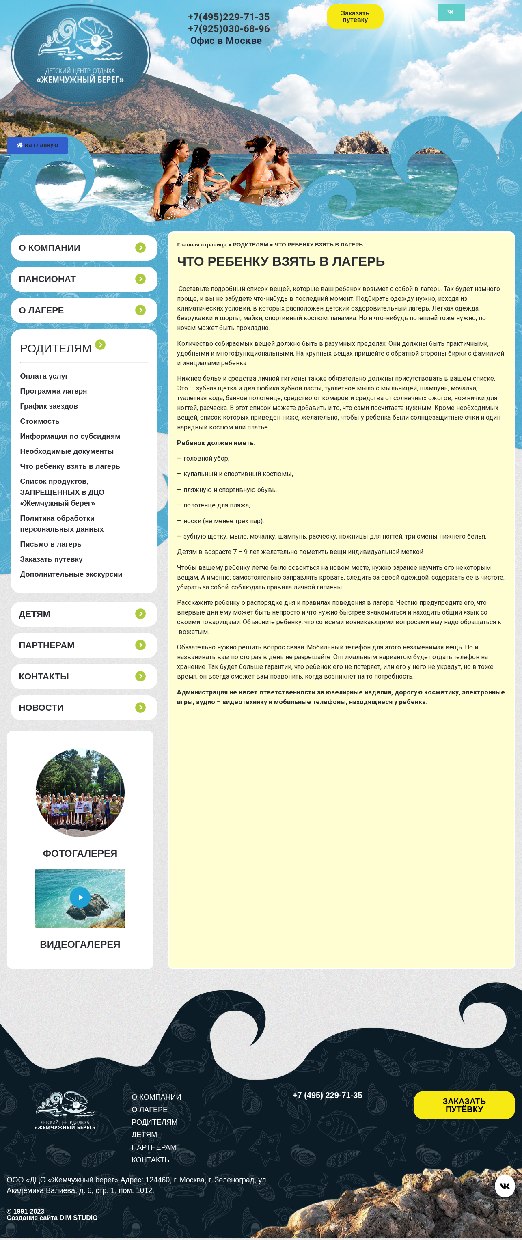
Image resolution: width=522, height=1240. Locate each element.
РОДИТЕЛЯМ (250, 245)
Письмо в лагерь (51, 544)
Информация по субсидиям (70, 436)
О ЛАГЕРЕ (41, 310)
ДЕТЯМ (35, 614)
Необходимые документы (67, 451)
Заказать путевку (51, 559)
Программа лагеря (53, 391)
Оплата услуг (44, 376)
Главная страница (201, 245)
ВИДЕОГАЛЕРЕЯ (80, 944)
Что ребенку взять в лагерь (70, 466)
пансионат (47, 279)
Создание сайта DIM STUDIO (52, 1220)
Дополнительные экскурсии (71, 574)
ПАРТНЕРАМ (47, 645)
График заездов (49, 406)
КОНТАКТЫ (44, 676)
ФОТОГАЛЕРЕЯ (80, 853)
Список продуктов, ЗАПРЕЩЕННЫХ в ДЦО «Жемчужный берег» (62, 492)
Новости (41, 707)
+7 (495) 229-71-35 (327, 1095)
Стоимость (40, 421)
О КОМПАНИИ (49, 248)
